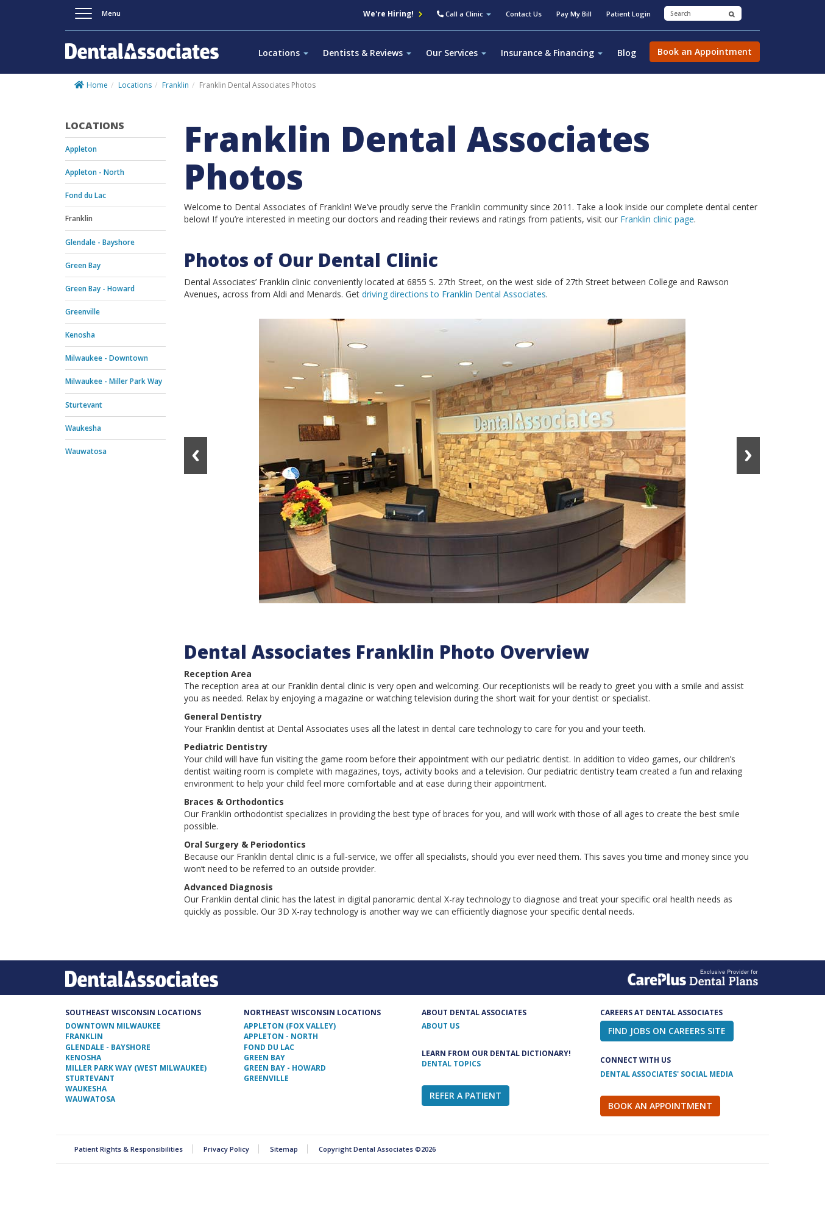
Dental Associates (146, 58)
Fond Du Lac (269, 1047)
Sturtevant (83, 405)
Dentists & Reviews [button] (367, 52)
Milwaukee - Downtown (106, 358)
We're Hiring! (392, 14)
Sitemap (284, 1149)
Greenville (82, 312)
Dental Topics (451, 1063)
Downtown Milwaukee (113, 1026)
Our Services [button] (456, 52)
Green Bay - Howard (100, 288)
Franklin (175, 85)
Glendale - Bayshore (100, 242)
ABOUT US (440, 1026)
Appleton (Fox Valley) (290, 1026)
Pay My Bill (574, 13)
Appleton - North (94, 172)
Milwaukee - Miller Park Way (113, 381)
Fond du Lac (85, 195)
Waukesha (83, 428)
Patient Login (628, 13)
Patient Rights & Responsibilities (128, 1149)
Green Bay (83, 265)
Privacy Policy (226, 1149)
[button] (464, 15)
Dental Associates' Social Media (666, 1074)
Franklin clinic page (657, 219)
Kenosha (80, 335)
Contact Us (524, 13)
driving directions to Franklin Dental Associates (454, 294)
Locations (135, 85)
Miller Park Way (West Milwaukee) (136, 1068)
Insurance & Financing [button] (552, 52)
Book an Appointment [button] (704, 51)
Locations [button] (283, 52)
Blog (626, 52)
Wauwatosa (86, 451)
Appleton (81, 149)
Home (97, 85)
